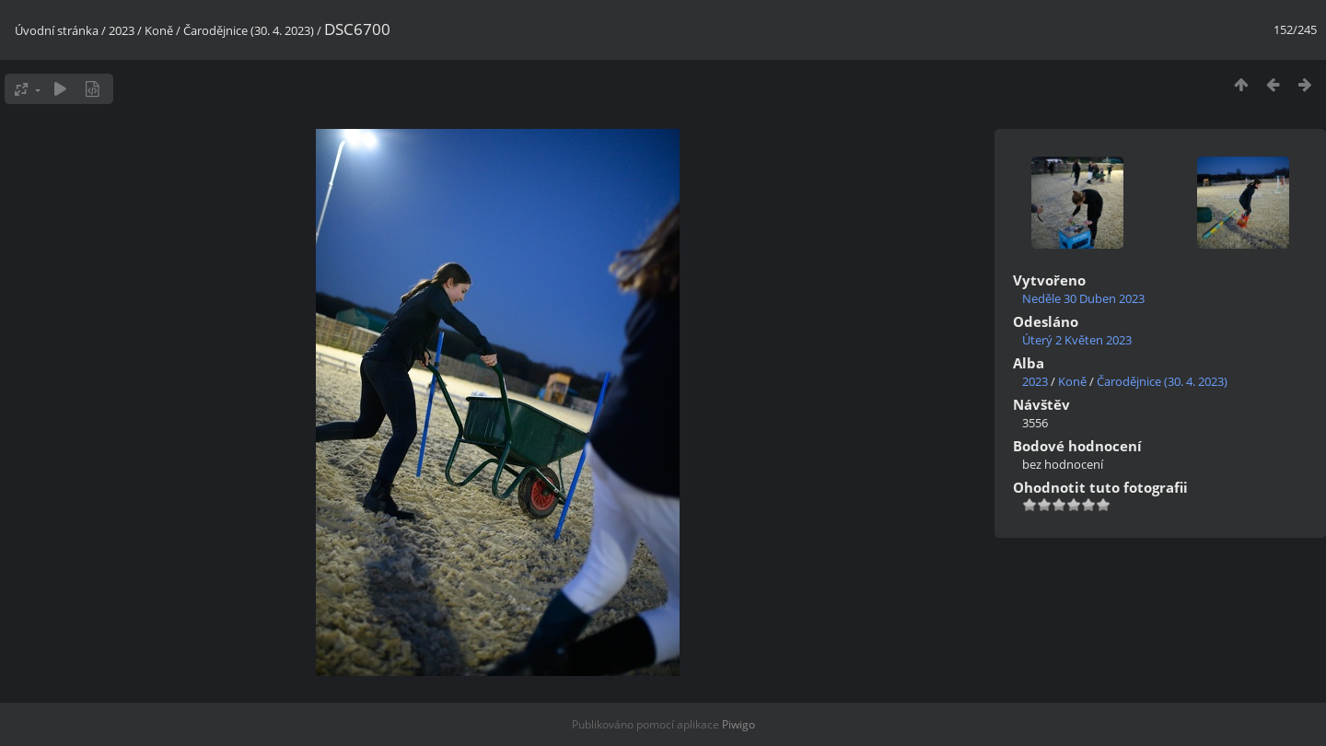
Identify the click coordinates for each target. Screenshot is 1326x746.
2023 (121, 30)
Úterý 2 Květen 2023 (1077, 340)
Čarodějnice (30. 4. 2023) (248, 30)
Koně (159, 30)
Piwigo (738, 724)
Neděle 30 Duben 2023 (1083, 298)
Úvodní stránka (57, 30)
